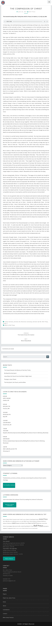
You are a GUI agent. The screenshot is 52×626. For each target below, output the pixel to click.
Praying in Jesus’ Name (10, 379)
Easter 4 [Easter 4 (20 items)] (18, 519)
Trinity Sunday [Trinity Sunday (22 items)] (34, 528)
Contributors (6, 609)
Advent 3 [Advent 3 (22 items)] (11, 519)
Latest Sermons (9, 321)
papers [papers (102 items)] (14, 523)
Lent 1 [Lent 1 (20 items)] (18, 521)
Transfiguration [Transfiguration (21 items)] (10, 528)
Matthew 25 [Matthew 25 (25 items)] (9, 523)
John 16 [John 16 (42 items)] (7, 521)
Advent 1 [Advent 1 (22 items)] (4, 519)
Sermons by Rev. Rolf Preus (40, 321)
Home (4, 602)
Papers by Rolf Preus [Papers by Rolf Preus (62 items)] (33, 523)
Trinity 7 (5, 323)
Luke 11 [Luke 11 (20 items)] (28, 521)
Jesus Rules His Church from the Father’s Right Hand (17, 376)
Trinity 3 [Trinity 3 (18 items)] (20, 528)
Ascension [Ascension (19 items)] (15, 519)
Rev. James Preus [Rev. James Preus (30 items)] (22, 526)
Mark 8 (6, 325)
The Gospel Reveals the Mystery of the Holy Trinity (17, 370)
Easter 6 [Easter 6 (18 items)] (24, 519)
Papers (5, 594)
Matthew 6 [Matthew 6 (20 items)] (39, 521)
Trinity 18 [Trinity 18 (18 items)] (30, 528)
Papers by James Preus (9, 598)
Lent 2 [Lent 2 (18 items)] (20, 521)
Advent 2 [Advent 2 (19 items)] (7, 519)
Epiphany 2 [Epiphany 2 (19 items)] (28, 519)
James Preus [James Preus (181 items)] (43, 519)
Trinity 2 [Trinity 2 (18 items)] (17, 528)
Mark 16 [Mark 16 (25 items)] (31, 521)
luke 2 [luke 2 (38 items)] (25, 521)
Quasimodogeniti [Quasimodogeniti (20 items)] (10, 526)
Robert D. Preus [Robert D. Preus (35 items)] (29, 526)
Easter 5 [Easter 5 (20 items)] (21, 519)
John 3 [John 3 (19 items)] (4, 521)
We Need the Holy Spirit (10, 373)
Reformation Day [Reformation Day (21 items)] (16, 526)
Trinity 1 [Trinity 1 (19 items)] (14, 528)
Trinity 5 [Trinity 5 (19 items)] (23, 528)
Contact (5, 613)
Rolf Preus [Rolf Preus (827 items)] (38, 525)
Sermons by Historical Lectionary (23, 321)
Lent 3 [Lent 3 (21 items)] (23, 521)
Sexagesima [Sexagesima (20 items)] (5, 528)
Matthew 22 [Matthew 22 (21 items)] (5, 523)
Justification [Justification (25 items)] (14, 521)
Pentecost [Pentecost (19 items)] (4, 526)
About (4, 605)
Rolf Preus (32, 11)
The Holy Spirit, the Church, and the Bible (15, 382)
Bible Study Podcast (8, 617)
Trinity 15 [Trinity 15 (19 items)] (26, 528)
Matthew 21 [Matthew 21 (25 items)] (43, 521)
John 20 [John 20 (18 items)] (10, 521)
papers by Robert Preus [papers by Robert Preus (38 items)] (22, 523)
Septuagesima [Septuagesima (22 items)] (46, 526)
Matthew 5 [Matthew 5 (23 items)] (35, 521)
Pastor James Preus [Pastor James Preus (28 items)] (43, 523)
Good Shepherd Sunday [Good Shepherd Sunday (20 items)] (34, 519)
